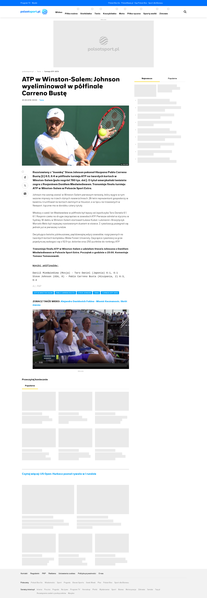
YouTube (173, 3)
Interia (39, 590)
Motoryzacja (131, 590)
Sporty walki (150, 13)
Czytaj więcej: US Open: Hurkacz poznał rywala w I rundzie (59, 474)
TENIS (96, 293)
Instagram (177, 3)
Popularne (30, 385)
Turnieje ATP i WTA (51, 71)
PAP (44, 573)
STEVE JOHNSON (84, 293)
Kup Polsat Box (141, 3)
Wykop (25, 194)
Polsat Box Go (114, 3)
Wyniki (34, 3)
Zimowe (163, 13)
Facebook (165, 3)
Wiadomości (50, 583)
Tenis (97, 13)
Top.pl (157, 590)
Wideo (58, 12)
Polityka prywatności (87, 573)
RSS (185, 3)
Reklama (52, 573)
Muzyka (71, 593)
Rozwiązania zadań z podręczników (51, 593)
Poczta (47, 590)
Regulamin (34, 573)
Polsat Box (107, 583)
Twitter (169, 3)
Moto (122, 13)
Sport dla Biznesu (155, 3)
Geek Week (91, 583)
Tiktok (181, 3)
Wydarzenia (104, 590)
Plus (99, 583)
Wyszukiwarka (185, 12)
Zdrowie (141, 590)
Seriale (150, 590)
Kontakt (24, 573)
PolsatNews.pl (127, 3)
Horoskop (86, 590)
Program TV (26, 3)
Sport (59, 583)
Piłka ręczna (134, 13)
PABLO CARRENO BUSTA (65, 293)
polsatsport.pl (28, 71)
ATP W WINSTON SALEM (43, 293)
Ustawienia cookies (67, 573)
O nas (101, 573)
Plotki (94, 590)
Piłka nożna (71, 13)
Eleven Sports (78, 583)
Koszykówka (109, 13)
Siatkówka (86, 13)
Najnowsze (147, 78)
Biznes (121, 590)
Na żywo (64, 590)
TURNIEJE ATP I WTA (110, 293)
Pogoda (67, 583)
